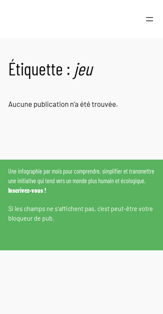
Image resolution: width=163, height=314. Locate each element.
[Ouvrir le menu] (149, 19)
